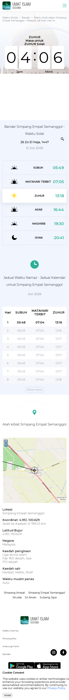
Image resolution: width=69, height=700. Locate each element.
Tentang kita (9, 638)
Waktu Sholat (10, 17)
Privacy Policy (56, 688)
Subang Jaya (48, 597)
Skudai (17, 597)
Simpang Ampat (14, 592)
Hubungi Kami (10, 646)
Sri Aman (30, 597)
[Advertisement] (34, 96)
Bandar (26, 17)
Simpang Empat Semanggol (46, 592)
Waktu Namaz (10, 630)
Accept (7, 695)
